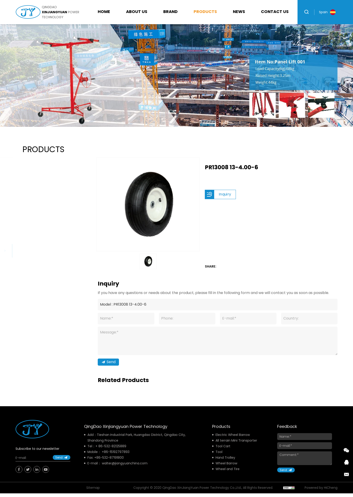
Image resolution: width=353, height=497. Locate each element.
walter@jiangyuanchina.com (125, 468)
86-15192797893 (116, 457)
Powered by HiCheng (321, 493)
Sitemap (93, 493)
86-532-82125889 (112, 451)
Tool (219, 457)
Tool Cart (223, 451)
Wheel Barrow (226, 468)
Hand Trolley (225, 463)
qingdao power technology (60, 12)
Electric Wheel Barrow (233, 440)
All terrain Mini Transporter (236, 446)
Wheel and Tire (228, 474)
